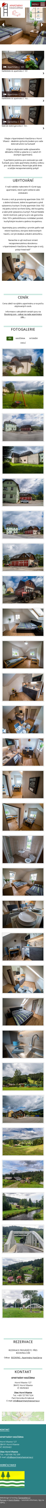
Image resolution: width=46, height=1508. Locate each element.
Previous (4, 24)
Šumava (3, 1500)
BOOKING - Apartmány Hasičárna (26, 1357)
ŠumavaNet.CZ (24, 1498)
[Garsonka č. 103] (23, 115)
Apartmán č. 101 (15, 66)
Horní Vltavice (14, 1500)
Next (40, 24)
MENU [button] (38, 4)
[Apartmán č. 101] (23, 60)
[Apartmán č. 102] (23, 87)
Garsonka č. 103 (15, 121)
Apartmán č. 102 (15, 94)
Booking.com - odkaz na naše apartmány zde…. (23, 315)
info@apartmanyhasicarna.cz (26, 1400)
